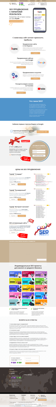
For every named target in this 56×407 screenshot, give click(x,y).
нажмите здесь (23, 405)
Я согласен (40, 404)
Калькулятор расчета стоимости (16, 21)
